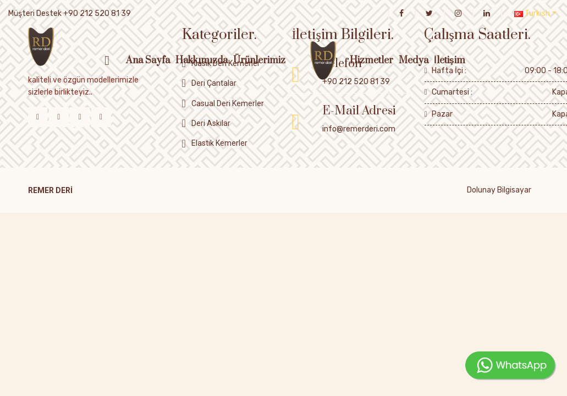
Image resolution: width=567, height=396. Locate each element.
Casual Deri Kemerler (227, 103)
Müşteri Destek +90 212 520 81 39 (69, 13)
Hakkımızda (201, 60)
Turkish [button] (532, 13)
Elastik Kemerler (219, 143)
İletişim (449, 60)
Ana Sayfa (148, 60)
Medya (413, 60)
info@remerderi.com (358, 129)
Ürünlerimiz (259, 60)
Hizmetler (371, 60)
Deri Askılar (210, 123)
